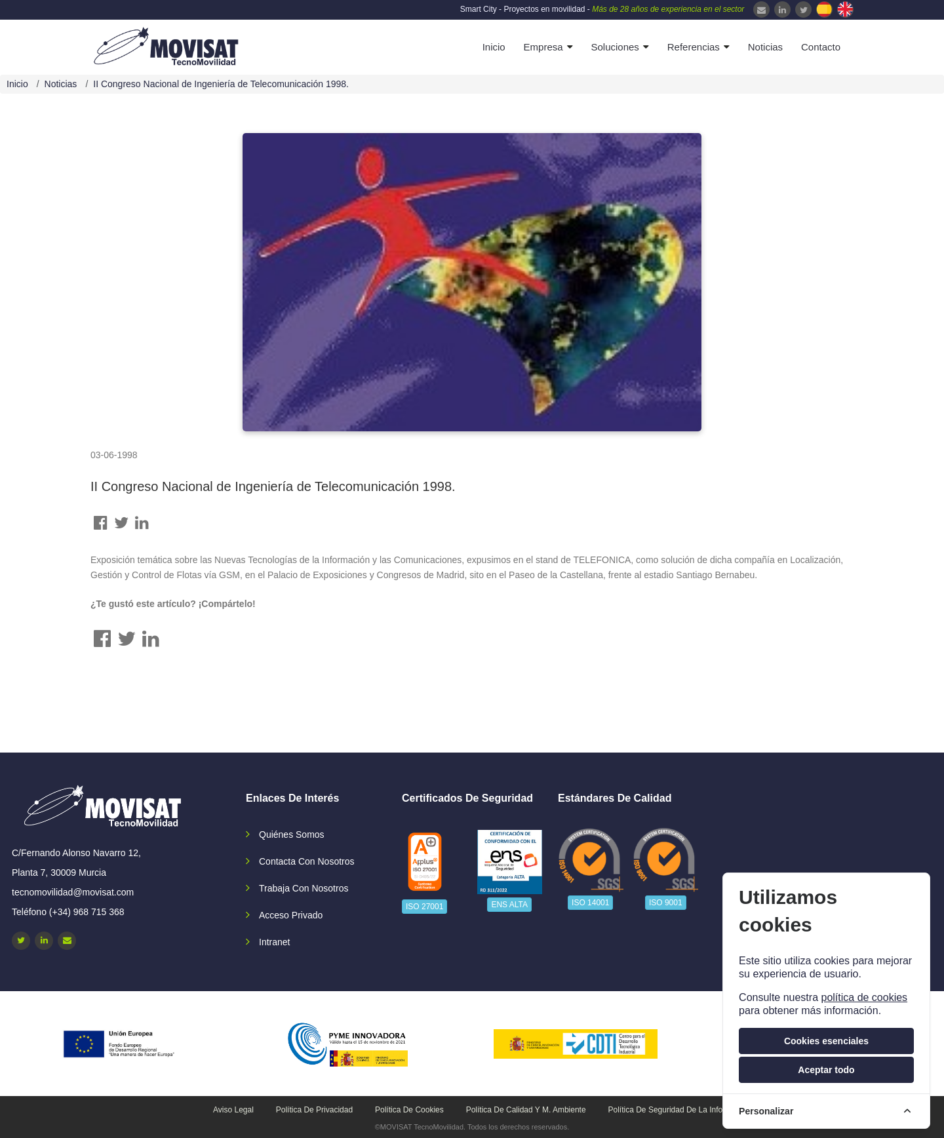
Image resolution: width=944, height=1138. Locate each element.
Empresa (543, 46)
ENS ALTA (509, 904)
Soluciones (615, 46)
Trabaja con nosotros (303, 888)
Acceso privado (291, 915)
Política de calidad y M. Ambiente (526, 1109)
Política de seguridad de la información (679, 1109)
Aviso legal (233, 1109)
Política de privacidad (314, 1109)
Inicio (493, 46)
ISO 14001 (590, 902)
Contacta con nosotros (307, 861)
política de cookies (864, 997)
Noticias (765, 46)
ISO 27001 (424, 906)
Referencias (693, 46)
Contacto (820, 46)
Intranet (274, 942)
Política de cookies (409, 1109)
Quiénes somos (291, 834)
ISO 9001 (665, 902)
